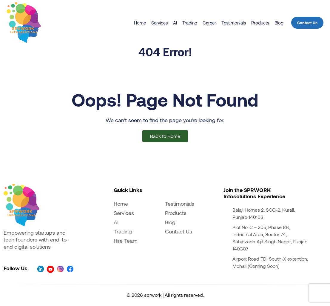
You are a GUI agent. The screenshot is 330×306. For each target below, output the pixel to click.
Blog (279, 22)
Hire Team (126, 240)
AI (175, 22)
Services (159, 22)
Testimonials (233, 22)
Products (260, 22)
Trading (189, 22)
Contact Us (307, 22)
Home (140, 22)
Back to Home (165, 136)
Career (209, 22)
